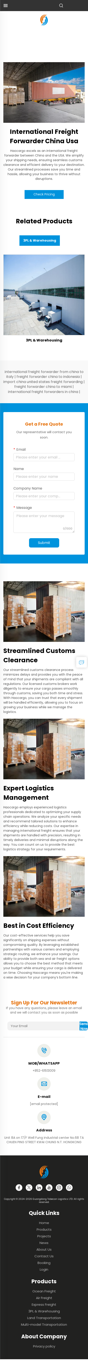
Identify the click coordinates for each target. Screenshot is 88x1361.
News (44, 1242)
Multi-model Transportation (44, 1324)
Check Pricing (44, 194)
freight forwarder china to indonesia (48, 376)
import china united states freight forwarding (43, 381)
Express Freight (44, 1304)
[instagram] (59, 1187)
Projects (44, 1236)
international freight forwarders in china (43, 391)
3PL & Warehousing (44, 340)
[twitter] (29, 1187)
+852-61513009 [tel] (44, 1070)
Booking (44, 1262)
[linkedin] (39, 1187)
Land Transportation (44, 1317)
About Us (44, 1249)
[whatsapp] (69, 1187)
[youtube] (49, 1187)
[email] (44, 1104)
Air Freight (44, 1298)
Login (44, 1269)
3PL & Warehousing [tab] (39, 240)
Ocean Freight (44, 1291)
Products (44, 1229)
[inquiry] (81, 662)
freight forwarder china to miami (43, 386)
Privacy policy (44, 1346)
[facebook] (19, 1187)
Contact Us (44, 1256)
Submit (44, 542)
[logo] (44, 19)
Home (44, 1222)
